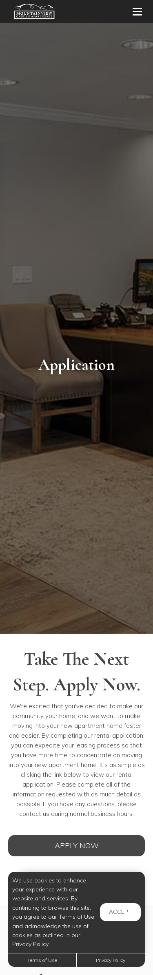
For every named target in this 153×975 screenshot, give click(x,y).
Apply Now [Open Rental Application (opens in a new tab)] (77, 845)
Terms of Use (42, 960)
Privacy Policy (110, 960)
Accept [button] (120, 911)
